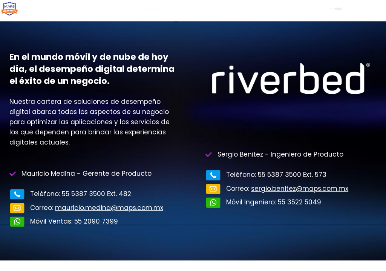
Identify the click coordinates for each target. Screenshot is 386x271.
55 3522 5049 (299, 202)
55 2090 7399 (96, 221)
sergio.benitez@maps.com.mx (299, 188)
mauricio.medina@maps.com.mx (109, 207)
